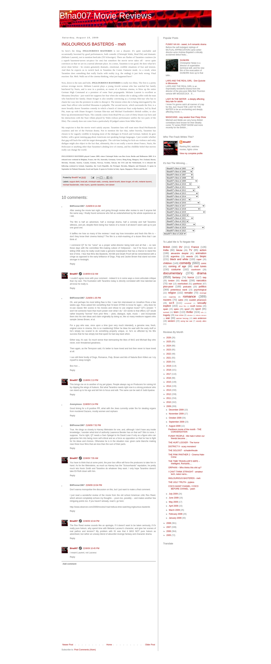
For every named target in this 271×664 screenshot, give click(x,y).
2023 (169, 349)
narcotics (201, 280)
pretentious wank (179, 290)
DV (180, 247)
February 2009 (176, 514)
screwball (187, 303)
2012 (169, 394)
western (171, 321)
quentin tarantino (97, 185)
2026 (169, 337)
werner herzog (182, 318)
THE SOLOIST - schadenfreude (183, 450)
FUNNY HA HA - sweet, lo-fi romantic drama (186, 44)
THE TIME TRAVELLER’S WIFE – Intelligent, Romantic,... (184, 462)
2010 (169, 402)
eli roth (135, 182)
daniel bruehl (114, 182)
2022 (169, 354)
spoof (186, 309)
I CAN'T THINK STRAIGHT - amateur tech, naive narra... (185, 473)
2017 (169, 374)
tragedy (166, 315)
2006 (169, 531)
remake (188, 292)
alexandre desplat (179, 253)
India (166, 250)
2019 (169, 366)
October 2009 (175, 418)
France (195, 247)
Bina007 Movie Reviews (105, 16)
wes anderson (199, 318)
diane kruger (126, 182)
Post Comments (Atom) (85, 649)
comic (203, 263)
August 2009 (175, 426)
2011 (169, 398)
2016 (169, 378)
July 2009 (173, 494)
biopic (203, 256)
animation (201, 253)
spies (176, 309)
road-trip (172, 297)
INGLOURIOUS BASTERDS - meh (94, 44)
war (168, 318)
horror (191, 277)
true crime (179, 315)
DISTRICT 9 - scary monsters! (182, 446)
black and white (179, 259)
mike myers (85, 185)
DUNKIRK (184, 60)
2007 (169, 527)
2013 (169, 390)
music (184, 280)
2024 (169, 346)
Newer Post (67, 644)
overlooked (182, 284)
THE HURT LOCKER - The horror (183, 442)
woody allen (201, 321)
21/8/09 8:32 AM (90, 274)
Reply (72, 264)
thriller (189, 312)
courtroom (195, 269)
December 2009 (176, 410)
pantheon (197, 284)
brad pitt (84, 182)
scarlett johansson (197, 300)
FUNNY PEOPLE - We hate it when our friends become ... (186, 437)
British (166, 247)
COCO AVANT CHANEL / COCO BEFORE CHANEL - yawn (183, 487)
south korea (196, 306)
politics (202, 286)
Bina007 (74, 274)
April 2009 (174, 506)
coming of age (177, 266)
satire (180, 300)
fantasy (176, 277)
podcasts (187, 286)
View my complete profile (191, 153)
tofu (202, 312)
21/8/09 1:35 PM (93, 298)
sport (198, 309)
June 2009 (174, 498)
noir (170, 284)
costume (176, 269)
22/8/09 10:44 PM (91, 521)
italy (204, 277)
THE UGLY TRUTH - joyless (181, 482)
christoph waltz (94, 182)
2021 (169, 358)
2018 (169, 370)
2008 (169, 523)
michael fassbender (71, 185)
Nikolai (179, 250)
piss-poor (168, 286)
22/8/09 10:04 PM (94, 485)
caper (199, 259)
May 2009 (174, 502)
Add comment (69, 564)
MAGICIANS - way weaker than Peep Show (186, 117)
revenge (203, 293)
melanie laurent (145, 182)
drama (201, 273)
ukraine (190, 315)
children (167, 263)
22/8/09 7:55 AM (90, 458)
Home (109, 644)
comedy (105, 182)
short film (182, 306)
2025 (169, 341)
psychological (200, 290)
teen (176, 312)
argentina (175, 256)
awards (189, 256)
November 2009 (176, 414)
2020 (169, 362)
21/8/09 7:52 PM (93, 425)
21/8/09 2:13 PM (90, 380)
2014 (169, 386)
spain (165, 309)
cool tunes (200, 266)
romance (189, 296)
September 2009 (177, 422)
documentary (172, 273)
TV (190, 250)
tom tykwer (110, 185)
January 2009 (175, 518)
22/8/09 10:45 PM (91, 548)
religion (172, 292)
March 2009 (174, 510)
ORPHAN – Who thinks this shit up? (184, 467)
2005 (169, 535)
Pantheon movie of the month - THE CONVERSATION (184, 430)
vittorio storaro (201, 315)
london (171, 280)
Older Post (150, 644)
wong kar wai (186, 321)
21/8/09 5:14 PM (90, 404)
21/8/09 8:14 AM (93, 206)
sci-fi (171, 303)
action (203, 250)
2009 (169, 406)
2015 (169, 382)
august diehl (74, 182)
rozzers (167, 299)
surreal (166, 312)
